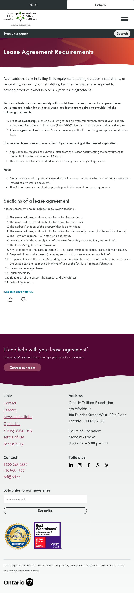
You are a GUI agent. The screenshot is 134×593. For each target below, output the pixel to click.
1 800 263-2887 (16, 464)
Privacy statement (18, 430)
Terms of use (14, 436)
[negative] (23, 301)
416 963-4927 (14, 470)
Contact (10, 402)
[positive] (10, 301)
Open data (12, 423)
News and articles (18, 416)
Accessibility (13, 443)
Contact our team (22, 367)
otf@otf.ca (12, 476)
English (33, 4)
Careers (10, 409)
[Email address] (45, 499)
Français (100, 4)
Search (122, 33)
